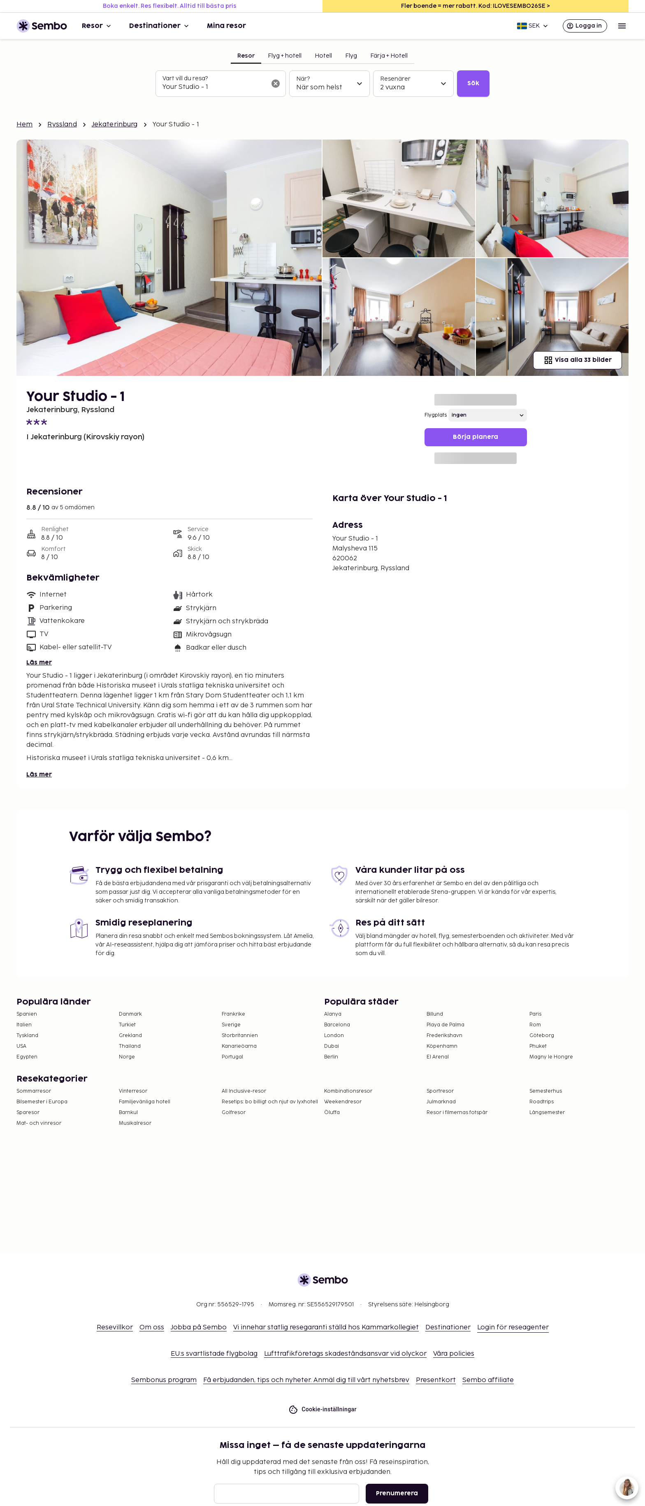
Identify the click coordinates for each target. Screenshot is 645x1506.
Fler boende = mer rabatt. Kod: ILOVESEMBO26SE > (475, 5)
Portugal (232, 1057)
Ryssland (62, 124)
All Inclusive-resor (244, 1091)
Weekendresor (343, 1102)
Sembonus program (164, 1380)
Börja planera (475, 437)
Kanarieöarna (239, 1046)
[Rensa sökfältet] (276, 84)
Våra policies (453, 1354)
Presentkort (436, 1380)
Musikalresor (135, 1123)
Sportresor (440, 1091)
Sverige (231, 1025)
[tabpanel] (322, 83)
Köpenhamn (442, 1046)
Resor (97, 26)
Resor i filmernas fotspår (457, 1113)
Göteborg (541, 1036)
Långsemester (547, 1113)
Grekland (130, 1036)
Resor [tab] (246, 55)
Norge (127, 1057)
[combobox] (214, 87)
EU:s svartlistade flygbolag (214, 1354)
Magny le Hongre (551, 1057)
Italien (24, 1025)
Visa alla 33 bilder (577, 360)
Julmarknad (441, 1102)
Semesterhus (545, 1091)
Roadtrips (541, 1102)
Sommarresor (33, 1091)
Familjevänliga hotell (144, 1102)
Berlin (331, 1057)
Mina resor (226, 26)
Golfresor (234, 1113)
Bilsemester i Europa (41, 1102)
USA (21, 1046)
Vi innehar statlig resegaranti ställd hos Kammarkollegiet (326, 1327)
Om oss (151, 1327)
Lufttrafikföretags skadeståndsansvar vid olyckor (345, 1354)
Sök (473, 83)
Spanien (26, 1014)
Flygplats (436, 415)
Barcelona (337, 1025)
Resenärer (395, 78)
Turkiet (127, 1025)
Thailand (130, 1046)
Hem (24, 124)
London (334, 1036)
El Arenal (438, 1057)
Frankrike (233, 1014)
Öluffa (332, 1113)
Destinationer (159, 26)
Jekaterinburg (115, 124)
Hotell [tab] (323, 55)
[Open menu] (622, 26)
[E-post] (286, 1494)
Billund (435, 1014)
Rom (535, 1025)
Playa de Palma (445, 1025)
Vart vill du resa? (185, 78)
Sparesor (27, 1113)
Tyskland (27, 1036)
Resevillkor (115, 1327)
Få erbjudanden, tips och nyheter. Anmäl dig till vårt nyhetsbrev (306, 1380)
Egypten (26, 1057)
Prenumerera (397, 1493)
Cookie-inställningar (322, 1409)
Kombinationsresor (348, 1091)
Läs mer (39, 662)
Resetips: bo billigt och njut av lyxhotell (270, 1102)
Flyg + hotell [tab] (285, 55)
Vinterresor (133, 1091)
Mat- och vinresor (38, 1123)
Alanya (332, 1014)
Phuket (538, 1046)
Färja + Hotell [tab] (389, 55)
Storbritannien (240, 1036)
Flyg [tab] (351, 55)
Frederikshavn (444, 1036)
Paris (535, 1014)
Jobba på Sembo (199, 1327)
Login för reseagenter (513, 1327)
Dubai (331, 1046)
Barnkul (128, 1113)
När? (303, 78)
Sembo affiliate (488, 1380)
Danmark (130, 1014)
